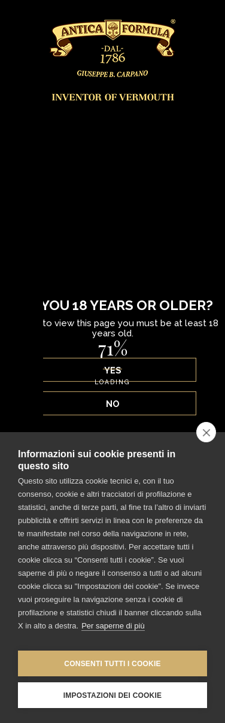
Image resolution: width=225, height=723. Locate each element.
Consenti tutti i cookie (112, 664)
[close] (206, 432)
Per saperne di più (113, 625)
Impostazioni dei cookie (112, 695)
